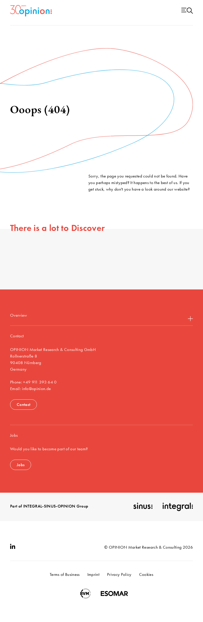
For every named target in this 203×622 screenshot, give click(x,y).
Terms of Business (65, 574)
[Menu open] (187, 11)
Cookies (146, 574)
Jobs (20, 464)
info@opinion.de (36, 388)
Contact (23, 404)
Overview (101, 316)
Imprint (93, 574)
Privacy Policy (119, 574)
